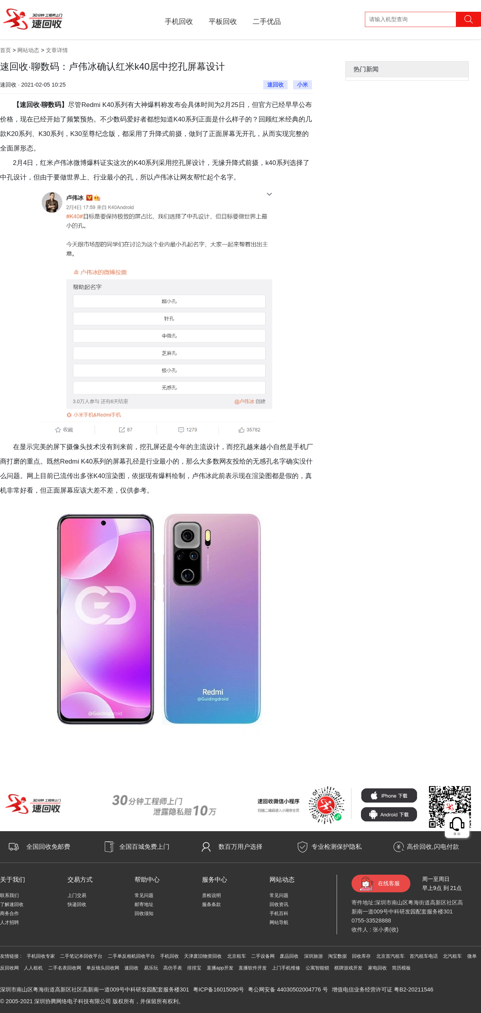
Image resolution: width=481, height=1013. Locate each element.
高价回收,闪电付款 (433, 846)
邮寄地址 (144, 904)
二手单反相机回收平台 (131, 956)
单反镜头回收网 (102, 968)
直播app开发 (220, 968)
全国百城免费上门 (144, 846)
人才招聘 (9, 922)
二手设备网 (263, 956)
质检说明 (211, 895)
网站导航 (279, 922)
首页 (5, 50)
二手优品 (267, 21)
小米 (302, 85)
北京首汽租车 (390, 956)
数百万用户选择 (240, 846)
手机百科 (279, 913)
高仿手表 (172, 968)
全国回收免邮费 (48, 846)
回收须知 (144, 913)
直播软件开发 (253, 968)
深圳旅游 (313, 956)
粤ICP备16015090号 (218, 989)
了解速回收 (12, 904)
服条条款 (211, 904)
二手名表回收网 (64, 968)
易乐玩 (151, 968)
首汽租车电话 (424, 956)
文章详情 (57, 50)
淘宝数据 (337, 956)
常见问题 (144, 895)
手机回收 (179, 21)
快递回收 (76, 904)
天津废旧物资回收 (203, 956)
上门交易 (76, 895)
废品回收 (289, 956)
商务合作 (9, 913)
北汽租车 (452, 956)
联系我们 (9, 895)
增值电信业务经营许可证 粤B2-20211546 (382, 989)
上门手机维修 (286, 968)
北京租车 (236, 956)
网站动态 (28, 50)
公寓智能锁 (317, 968)
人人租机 (33, 968)
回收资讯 (279, 904)
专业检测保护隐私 (337, 846)
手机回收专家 (41, 956)
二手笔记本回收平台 (81, 956)
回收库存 (361, 956)
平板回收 (223, 21)
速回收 (275, 85)
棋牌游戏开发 (348, 968)
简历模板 (401, 968)
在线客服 (389, 883)
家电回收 (377, 968)
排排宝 (194, 968)
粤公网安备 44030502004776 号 (288, 989)
